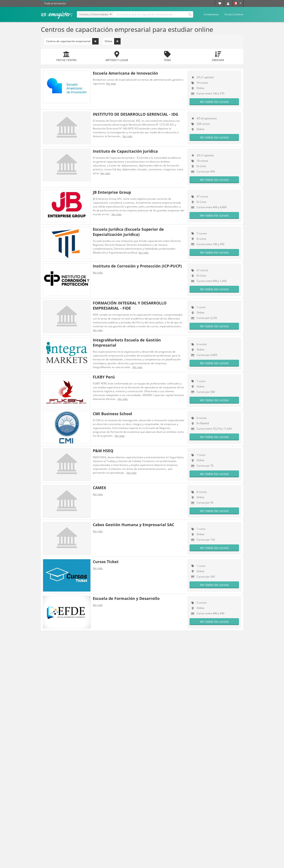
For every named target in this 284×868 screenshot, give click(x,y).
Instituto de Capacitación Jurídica (125, 151)
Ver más (111, 83)
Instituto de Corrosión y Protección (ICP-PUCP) (137, 266)
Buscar (189, 14)
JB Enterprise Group (112, 192)
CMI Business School (112, 413)
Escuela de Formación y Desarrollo (126, 598)
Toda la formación (55, 3)
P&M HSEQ (103, 450)
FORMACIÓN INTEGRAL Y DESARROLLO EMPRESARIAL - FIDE (129, 305)
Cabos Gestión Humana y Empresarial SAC (133, 524)
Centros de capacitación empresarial (72, 41)
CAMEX (99, 487)
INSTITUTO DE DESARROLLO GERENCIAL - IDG (135, 114)
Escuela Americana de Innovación (125, 73)
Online (113, 41)
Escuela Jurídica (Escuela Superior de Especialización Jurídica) (128, 232)
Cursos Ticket (106, 561)
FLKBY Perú (104, 376)
